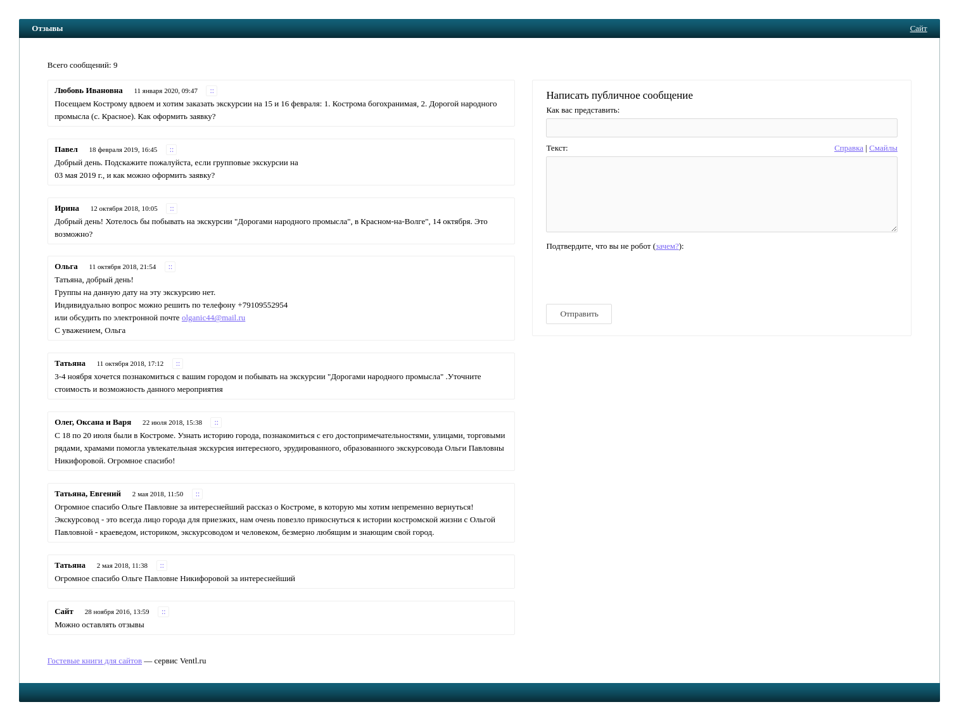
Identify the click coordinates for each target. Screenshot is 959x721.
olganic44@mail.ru (213, 317)
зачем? (667, 246)
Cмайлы (883, 148)
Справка (848, 148)
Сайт (918, 28)
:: (212, 91)
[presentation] (642, 277)
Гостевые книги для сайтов (95, 660)
